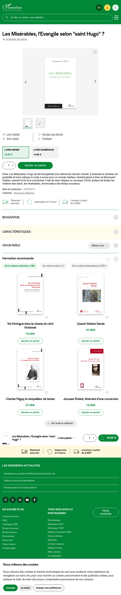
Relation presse (9, 532)
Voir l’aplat (10, 139)
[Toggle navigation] (116, 17)
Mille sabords (54, 552)
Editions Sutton (55, 548)
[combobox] (67, 438)
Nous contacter (106, 512)
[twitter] (13, 500)
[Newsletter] (99, 7)
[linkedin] (20, 500)
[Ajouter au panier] (30, 341)
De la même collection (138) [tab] (20, 266)
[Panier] (115, 7)
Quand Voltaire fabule (91, 324)
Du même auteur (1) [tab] (53, 266)
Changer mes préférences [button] (48, 588)
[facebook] (34, 500)
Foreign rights (9, 548)
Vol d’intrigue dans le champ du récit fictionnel (30, 325)
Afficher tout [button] (98, 246)
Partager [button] (45, 139)
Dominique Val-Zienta (16, 39)
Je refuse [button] (25, 588)
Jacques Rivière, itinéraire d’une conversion (90, 399)
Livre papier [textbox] (65, 438)
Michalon (52, 540)
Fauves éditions (55, 536)
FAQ (4, 520)
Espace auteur (9, 544)
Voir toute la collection (62, 423)
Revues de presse (10, 528)
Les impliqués (54, 555)
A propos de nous (10, 516)
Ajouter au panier (35, 165)
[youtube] (27, 500)
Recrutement (8, 536)
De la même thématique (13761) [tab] (89, 266)
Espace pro (7, 540)
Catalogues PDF (10, 524)
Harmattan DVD (55, 524)
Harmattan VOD (55, 528)
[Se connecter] (107, 7)
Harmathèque (54, 520)
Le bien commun (56, 544)
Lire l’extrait (11, 134)
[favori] (46, 318)
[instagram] (5, 500)
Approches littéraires (24, 193)
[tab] (15, 152)
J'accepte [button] (10, 588)
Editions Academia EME (59, 532)
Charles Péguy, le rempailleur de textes (30, 399)
